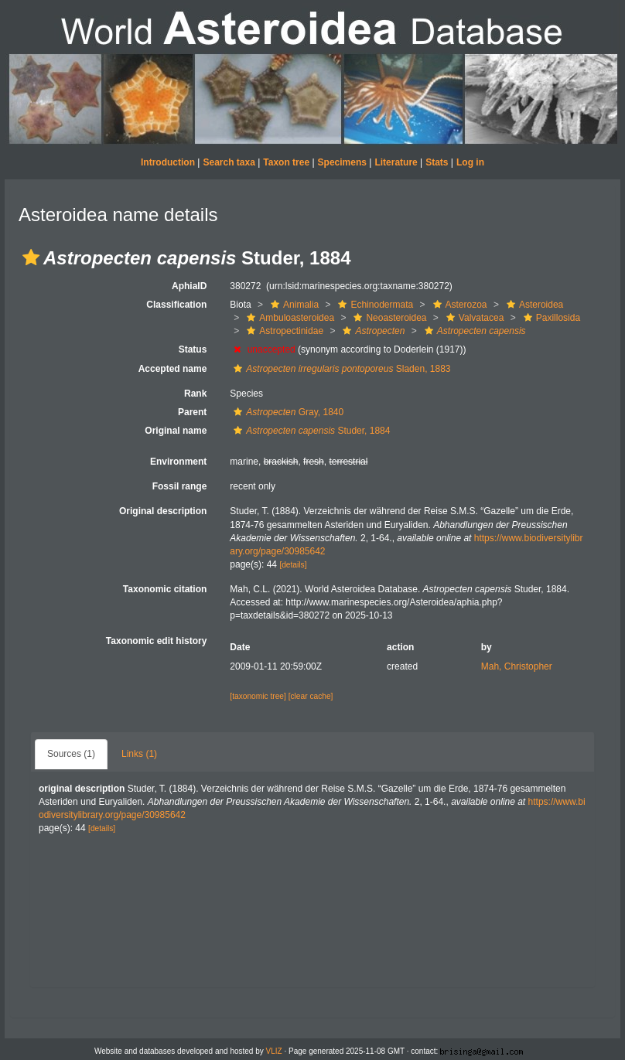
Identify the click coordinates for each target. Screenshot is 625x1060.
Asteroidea (533, 304)
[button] (31, 257)
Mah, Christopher (516, 666)
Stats (436, 162)
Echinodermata (373, 304)
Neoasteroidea (388, 317)
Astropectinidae (283, 330)
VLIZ (274, 1051)
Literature (395, 162)
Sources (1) (71, 753)
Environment (178, 461)
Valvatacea (473, 317)
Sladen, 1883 (340, 368)
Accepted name (172, 368)
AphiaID (189, 286)
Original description (163, 511)
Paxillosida (550, 317)
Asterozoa (458, 304)
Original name (176, 430)
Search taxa (228, 162)
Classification (176, 304)
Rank (195, 393)
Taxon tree (286, 162)
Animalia (293, 304)
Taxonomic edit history (156, 641)
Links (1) (139, 753)
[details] (292, 565)
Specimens (342, 162)
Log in (470, 162)
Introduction (168, 162)
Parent (192, 412)
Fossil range (179, 486)
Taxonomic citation (165, 589)
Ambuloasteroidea (288, 317)
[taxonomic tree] (257, 696)
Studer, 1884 (310, 430)
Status (193, 349)
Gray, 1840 (286, 412)
